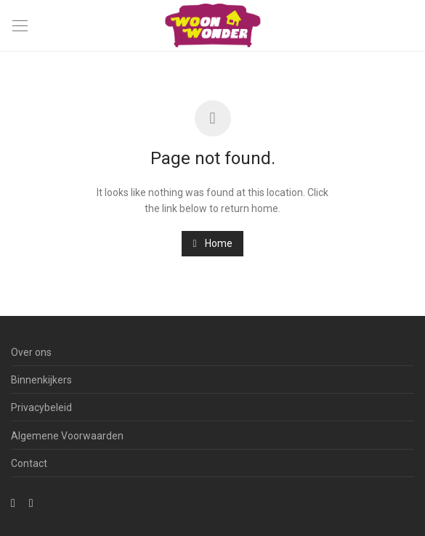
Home (212, 243)
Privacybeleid (41, 407)
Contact (29, 463)
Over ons (31, 352)
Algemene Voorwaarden (67, 436)
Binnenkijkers (41, 380)
